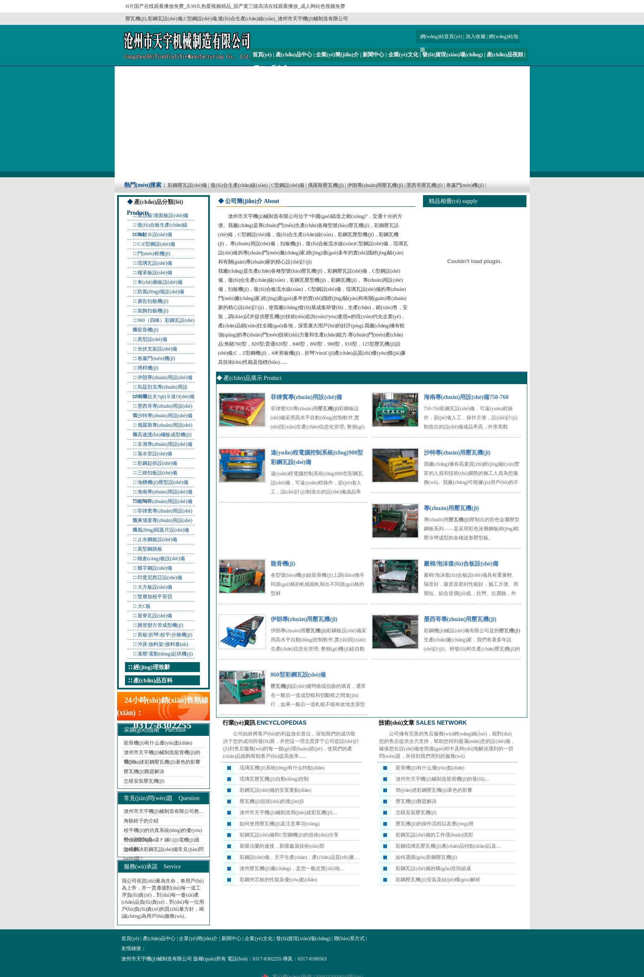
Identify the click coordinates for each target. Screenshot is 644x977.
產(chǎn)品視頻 (505, 54)
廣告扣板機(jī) (152, 301)
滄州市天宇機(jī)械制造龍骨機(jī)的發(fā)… (443, 779)
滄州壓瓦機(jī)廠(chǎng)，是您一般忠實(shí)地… (292, 868)
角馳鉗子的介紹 (141, 821)
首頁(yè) (262, 54)
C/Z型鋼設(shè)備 (156, 244)
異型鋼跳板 (149, 549)
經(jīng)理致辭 (151, 667)
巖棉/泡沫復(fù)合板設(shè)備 (461, 564)
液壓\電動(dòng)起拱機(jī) (165, 654)
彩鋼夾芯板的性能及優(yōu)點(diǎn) (278, 880)
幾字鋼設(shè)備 (154, 568)
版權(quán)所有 (209, 959)
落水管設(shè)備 (154, 454)
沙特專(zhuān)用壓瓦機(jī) (457, 453)
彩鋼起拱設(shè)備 (157, 463)
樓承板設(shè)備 (154, 273)
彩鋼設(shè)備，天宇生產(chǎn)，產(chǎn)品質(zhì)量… (299, 857)
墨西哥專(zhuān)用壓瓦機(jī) (460, 619)
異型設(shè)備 (152, 339)
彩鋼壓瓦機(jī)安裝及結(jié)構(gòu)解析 (438, 880)
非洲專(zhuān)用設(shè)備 (164, 444)
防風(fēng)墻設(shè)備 (160, 292)
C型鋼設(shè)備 (287, 185)
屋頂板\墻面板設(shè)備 (162, 215)
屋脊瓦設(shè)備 (154, 616)
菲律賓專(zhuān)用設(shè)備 (306, 397)
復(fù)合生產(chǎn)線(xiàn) (239, 185)
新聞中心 (373, 54)
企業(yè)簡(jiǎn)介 (337, 54)
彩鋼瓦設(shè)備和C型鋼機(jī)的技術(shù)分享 (289, 835)
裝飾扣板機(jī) (152, 311)
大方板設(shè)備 (154, 587)
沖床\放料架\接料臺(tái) (162, 644)
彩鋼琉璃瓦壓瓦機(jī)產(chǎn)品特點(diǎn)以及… (448, 846)
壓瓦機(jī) (359, 225)
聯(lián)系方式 (271, 68)
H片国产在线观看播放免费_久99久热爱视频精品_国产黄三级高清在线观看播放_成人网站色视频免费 (235, 6)
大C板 (144, 606)
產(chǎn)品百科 (153, 680)
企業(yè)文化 (403, 54)
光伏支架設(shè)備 (157, 349)
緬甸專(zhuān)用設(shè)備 (164, 501)
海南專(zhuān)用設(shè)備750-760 (466, 397)
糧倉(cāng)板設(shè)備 (161, 558)
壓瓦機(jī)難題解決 (144, 771)
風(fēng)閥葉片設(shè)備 (163, 530)
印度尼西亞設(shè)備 (159, 577)
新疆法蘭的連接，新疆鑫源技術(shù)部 (282, 846)
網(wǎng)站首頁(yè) (441, 36)
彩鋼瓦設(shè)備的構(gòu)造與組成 (433, 868)
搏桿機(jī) (148, 368)
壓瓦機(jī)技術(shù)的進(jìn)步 (272, 801)
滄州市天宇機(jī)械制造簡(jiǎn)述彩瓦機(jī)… (288, 812)
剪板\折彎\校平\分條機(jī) (164, 635)
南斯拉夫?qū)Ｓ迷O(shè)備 (166, 396)
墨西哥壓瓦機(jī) (424, 185)
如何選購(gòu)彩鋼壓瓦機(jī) (426, 857)
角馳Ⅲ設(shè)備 (154, 234)
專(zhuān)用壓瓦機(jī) (451, 508)
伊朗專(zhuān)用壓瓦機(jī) (375, 185)
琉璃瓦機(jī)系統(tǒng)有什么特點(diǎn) (282, 768)
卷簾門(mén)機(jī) (465, 185)
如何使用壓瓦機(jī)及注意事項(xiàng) (280, 824)
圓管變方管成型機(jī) (160, 625)
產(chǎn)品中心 (294, 54)
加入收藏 (475, 36)
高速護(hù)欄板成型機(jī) (164, 435)
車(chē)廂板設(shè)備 (160, 282)
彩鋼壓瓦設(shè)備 (187, 185)
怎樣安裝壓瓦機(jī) (144, 781)
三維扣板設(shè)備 (157, 473)
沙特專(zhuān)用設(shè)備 (164, 415)
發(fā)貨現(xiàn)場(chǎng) (452, 54)
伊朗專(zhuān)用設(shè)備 (164, 377)
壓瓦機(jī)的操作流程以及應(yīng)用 (434, 824)
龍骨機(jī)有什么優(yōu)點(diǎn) (158, 743)
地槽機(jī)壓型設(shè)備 (162, 482)
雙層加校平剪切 (154, 597)
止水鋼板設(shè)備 (157, 539)
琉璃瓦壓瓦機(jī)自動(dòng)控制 (274, 779)
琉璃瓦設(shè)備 (154, 263)
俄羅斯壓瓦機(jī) (326, 185)
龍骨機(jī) (148, 330)
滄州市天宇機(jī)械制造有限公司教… (164, 811)
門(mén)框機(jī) (153, 253)
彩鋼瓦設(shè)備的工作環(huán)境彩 (434, 835)
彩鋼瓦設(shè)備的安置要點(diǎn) (275, 790)
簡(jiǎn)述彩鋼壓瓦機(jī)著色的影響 (162, 762)
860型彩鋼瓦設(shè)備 (298, 675)
